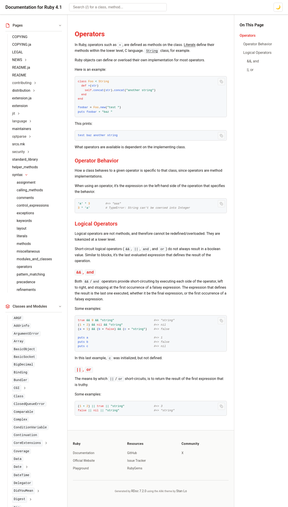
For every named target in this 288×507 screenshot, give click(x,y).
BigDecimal (23, 364)
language (19, 121)
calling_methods (30, 190)
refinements (26, 290)
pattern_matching (31, 274)
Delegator (22, 483)
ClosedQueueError (29, 404)
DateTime (21, 475)
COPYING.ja (21, 44)
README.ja (21, 67)
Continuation (25, 435)
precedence (26, 282)
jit (13, 113)
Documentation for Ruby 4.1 (33, 7)
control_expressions (33, 205)
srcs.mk (18, 144)
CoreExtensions (27, 443)
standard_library (25, 159)
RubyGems (134, 468)
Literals (190, 45)
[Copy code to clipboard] (221, 81)
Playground (81, 468)
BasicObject (24, 349)
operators (24, 267)
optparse (19, 136)
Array (18, 341)
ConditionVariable (30, 427)
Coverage (21, 451)
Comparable (23, 412)
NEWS (17, 60)
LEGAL (17, 52)
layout (21, 228)
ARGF (18, 318)
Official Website (84, 460)
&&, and (253, 61)
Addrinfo (21, 326)
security (18, 152)
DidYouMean (23, 491)
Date (18, 467)
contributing (22, 83)
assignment (26, 182)
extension (20, 106)
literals (22, 236)
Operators (90, 34)
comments (25, 198)
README (19, 75)
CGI (17, 388)
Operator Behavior (97, 161)
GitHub (132, 453)
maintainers (21, 129)
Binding (20, 372)
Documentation (83, 453)
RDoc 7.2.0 (138, 491)
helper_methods (25, 167)
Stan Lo (181, 491)
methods (24, 244)
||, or (250, 70)
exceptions (25, 213)
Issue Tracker (136, 460)
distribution (21, 90)
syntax (17, 175)
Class (18, 396)
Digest (19, 499)
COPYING (19, 37)
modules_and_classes (34, 259)
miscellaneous (28, 251)
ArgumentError (26, 334)
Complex (20, 419)
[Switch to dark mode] (278, 7)
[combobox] (118, 7)
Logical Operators (96, 224)
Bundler (20, 380)
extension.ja (22, 98)
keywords (24, 221)
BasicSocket (24, 357)
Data (18, 459)
